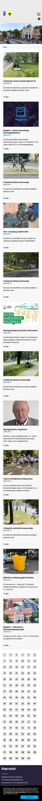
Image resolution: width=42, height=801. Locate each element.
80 (11, 734)
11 (29, 661)
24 (35, 673)
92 (11, 746)
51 (17, 704)
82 (23, 734)
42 (35, 691)
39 (17, 691)
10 (23, 661)
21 (17, 673)
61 (4, 716)
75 (17, 728)
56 (11, 710)
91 (4, 746)
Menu (38, 14)
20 (11, 673)
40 (23, 691)
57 (17, 710)
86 (11, 740)
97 (4, 752)
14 (11, 667)
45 (17, 698)
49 (4, 704)
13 (4, 667)
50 (11, 704)
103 (4, 758)
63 (17, 716)
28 (23, 679)
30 (35, 679)
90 (35, 740)
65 (29, 716)
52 (23, 704)
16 (23, 667)
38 (11, 691)
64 (23, 716)
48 (35, 698)
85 (4, 740)
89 (29, 740)
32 (11, 685)
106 (22, 758)
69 (17, 722)
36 (35, 685)
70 (23, 722)
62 (11, 716)
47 (29, 698)
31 (4, 685)
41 (29, 691)
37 (4, 691)
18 (35, 667)
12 (35, 661)
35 (29, 685)
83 (29, 734)
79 (4, 734)
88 (23, 740)
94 (23, 746)
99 (17, 752)
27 (17, 679)
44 (11, 698)
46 (23, 698)
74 (11, 728)
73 (4, 728)
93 (17, 746)
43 (4, 698)
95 (29, 746)
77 (29, 728)
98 (11, 752)
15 (17, 667)
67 (4, 722)
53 (29, 704)
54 (35, 704)
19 (4, 673)
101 (28, 752)
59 (29, 710)
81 (17, 734)
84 (35, 734)
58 (23, 710)
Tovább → (7, 97)
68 (11, 722)
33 (17, 685)
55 (4, 710)
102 (34, 752)
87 (17, 740)
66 (35, 716)
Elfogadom (29, 797)
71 (29, 722)
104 (10, 758)
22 (23, 673)
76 (23, 728)
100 (22, 752)
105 (16, 758)
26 (11, 679)
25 (4, 679)
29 (29, 679)
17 (29, 667)
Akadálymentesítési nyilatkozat (12, 777)
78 (35, 728)
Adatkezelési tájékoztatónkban (16, 792)
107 (28, 758)
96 (35, 746)
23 (29, 673)
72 (35, 722)
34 (23, 685)
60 (35, 710)
